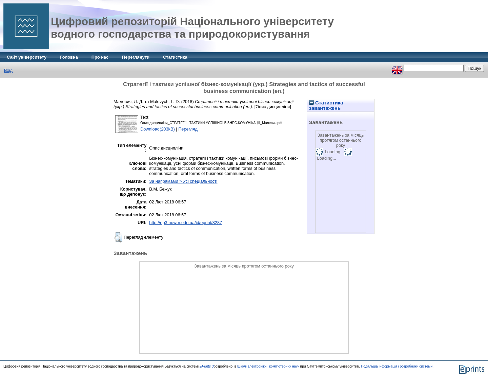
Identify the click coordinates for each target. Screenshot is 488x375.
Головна (69, 57)
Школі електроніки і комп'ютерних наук (268, 366)
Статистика (175, 57)
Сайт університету (26, 57)
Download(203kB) (157, 129)
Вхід (8, 70)
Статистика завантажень (326, 105)
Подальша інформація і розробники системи (396, 366)
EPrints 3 (207, 366)
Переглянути (135, 57)
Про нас (100, 57)
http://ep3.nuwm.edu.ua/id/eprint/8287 (185, 222)
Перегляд (188, 129)
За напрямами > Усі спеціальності (183, 181)
